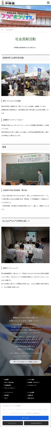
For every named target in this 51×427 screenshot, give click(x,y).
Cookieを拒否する (36, 423)
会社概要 (6, 379)
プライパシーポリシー (9, 388)
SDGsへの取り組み (9, 382)
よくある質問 (31, 392)
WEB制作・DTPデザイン (34, 382)
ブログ (5, 398)
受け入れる (25, 418)
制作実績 (6, 395)
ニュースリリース (8, 392)
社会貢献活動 (7, 385)
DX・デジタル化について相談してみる (25, 362)
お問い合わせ (31, 398)
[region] (25, 415)
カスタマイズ (12, 423)
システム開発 (31, 379)
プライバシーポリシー (33, 413)
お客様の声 (30, 395)
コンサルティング (32, 385)
